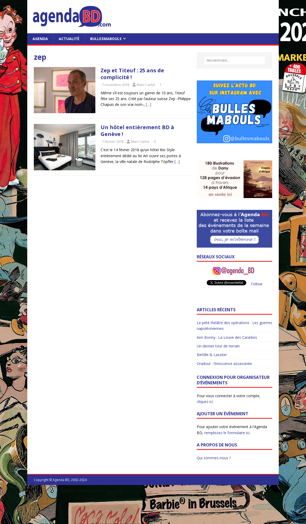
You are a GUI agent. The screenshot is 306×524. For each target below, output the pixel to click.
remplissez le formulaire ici (226, 432)
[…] (148, 104)
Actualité (69, 38)
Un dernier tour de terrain (218, 345)
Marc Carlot (146, 84)
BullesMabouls (106, 38)
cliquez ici (205, 401)
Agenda (40, 38)
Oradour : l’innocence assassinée (224, 363)
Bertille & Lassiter (212, 354)
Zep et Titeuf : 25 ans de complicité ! (132, 74)
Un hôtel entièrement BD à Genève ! (137, 131)
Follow (256, 283)
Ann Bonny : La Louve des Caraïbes (227, 337)
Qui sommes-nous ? (214, 457)
